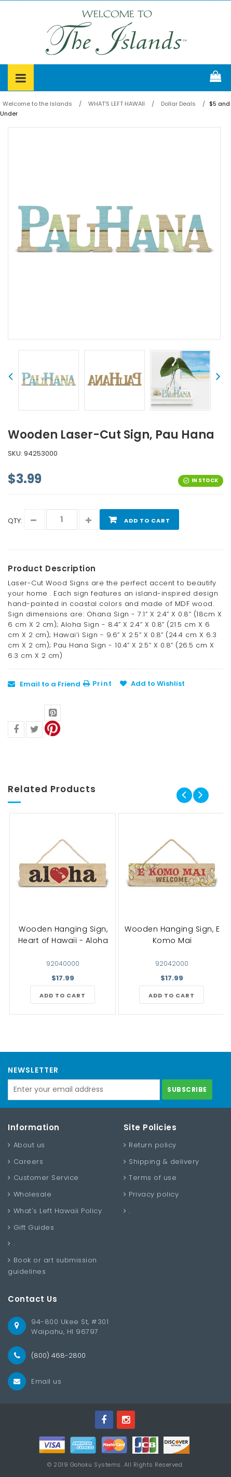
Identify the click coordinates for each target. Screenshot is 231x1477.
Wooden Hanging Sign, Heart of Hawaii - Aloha (63, 935)
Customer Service (46, 1178)
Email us (46, 1381)
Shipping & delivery (164, 1161)
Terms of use (152, 1178)
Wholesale (32, 1194)
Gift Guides (34, 1227)
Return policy (152, 1145)
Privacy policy (154, 1194)
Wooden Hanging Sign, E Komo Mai (172, 935)
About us (29, 1145)
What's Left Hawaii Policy (57, 1211)
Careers (28, 1161)
